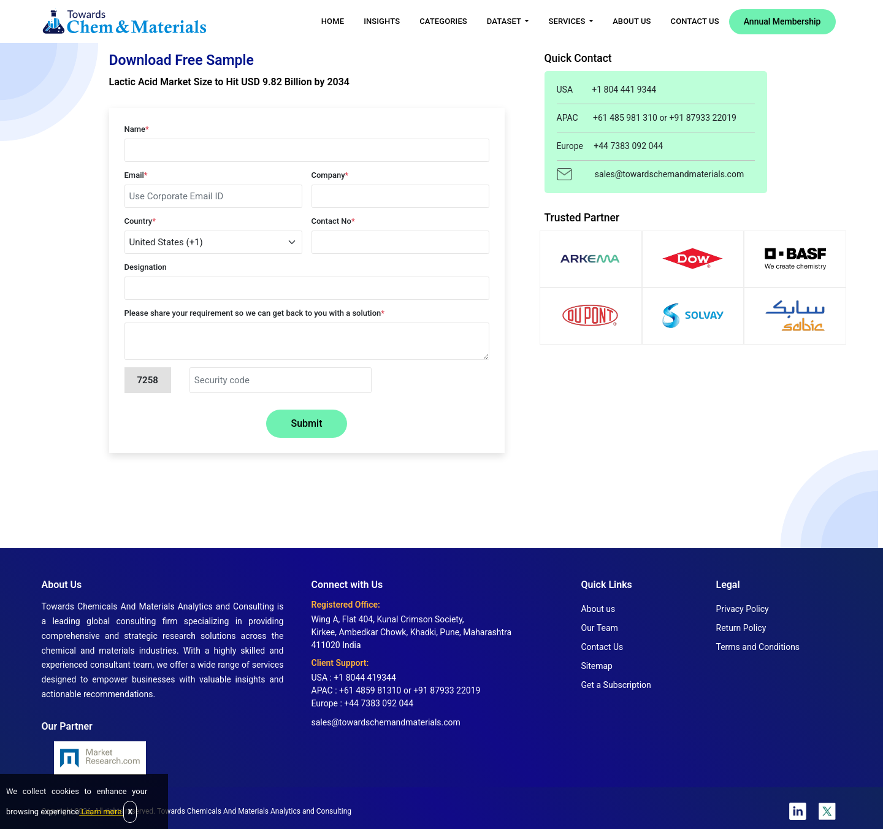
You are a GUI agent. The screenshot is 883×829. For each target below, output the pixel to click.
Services (567, 21)
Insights (382, 21)
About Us (632, 21)
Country (140, 221)
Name (136, 129)
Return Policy (741, 628)
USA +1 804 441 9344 (607, 89)
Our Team (599, 628)
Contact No (333, 221)
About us (598, 609)
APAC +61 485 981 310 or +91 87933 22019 (646, 118)
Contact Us (695, 21)
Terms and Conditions (758, 647)
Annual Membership (782, 21)
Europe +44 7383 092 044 (610, 146)
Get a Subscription (616, 685)
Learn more (101, 811)
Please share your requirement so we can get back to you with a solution (254, 313)
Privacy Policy (742, 609)
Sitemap (597, 666)
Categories (443, 21)
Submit (307, 423)
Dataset (505, 21)
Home (332, 21)
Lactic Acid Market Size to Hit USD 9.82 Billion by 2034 (229, 82)
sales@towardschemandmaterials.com (650, 174)
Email (136, 175)
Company (330, 175)
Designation (145, 267)
